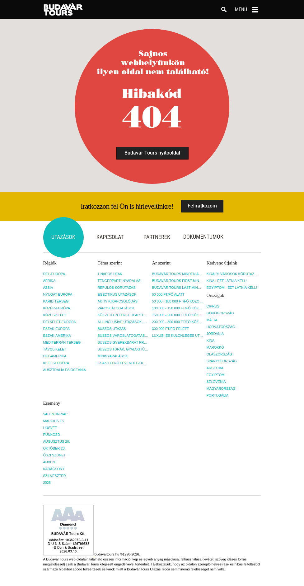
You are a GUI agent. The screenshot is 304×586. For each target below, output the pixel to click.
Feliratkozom (202, 206)
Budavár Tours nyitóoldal (152, 153)
